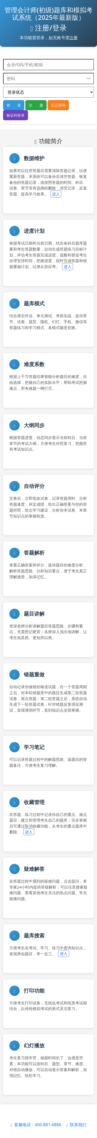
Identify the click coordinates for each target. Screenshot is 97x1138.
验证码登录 (15, 115)
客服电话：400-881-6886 (36, 1124)
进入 (56, 193)
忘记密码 (58, 105)
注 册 (36, 105)
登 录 (13, 105)
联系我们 (76, 1124)
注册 (73, 37)
